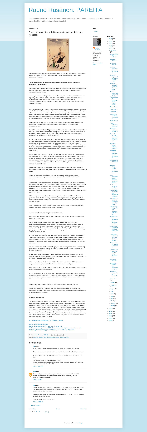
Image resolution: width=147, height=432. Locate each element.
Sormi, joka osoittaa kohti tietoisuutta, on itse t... (114, 266)
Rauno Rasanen (97, 49)
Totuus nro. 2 (113, 109)
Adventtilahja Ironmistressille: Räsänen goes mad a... (114, 210)
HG (34, 346)
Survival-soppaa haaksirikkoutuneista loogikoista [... (114, 137)
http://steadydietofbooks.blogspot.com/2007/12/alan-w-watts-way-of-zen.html (51, 330)
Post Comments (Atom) (42, 412)
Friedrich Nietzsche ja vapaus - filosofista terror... (114, 86)
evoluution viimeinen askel (39, 337)
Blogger (81, 423)
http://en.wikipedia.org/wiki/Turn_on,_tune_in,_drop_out (45, 326)
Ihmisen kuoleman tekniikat (113, 186)
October (113, 282)
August (113, 289)
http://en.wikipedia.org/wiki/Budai (38, 324)
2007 (110, 313)
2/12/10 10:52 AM (38, 366)
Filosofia (49, 337)
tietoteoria (56, 337)
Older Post (83, 409)
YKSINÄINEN (114, 121)
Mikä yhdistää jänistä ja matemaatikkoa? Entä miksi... (114, 201)
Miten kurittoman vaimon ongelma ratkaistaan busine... (114, 179)
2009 (110, 308)
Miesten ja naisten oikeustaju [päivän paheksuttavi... (114, 154)
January (113, 305)
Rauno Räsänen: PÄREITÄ (65, 9)
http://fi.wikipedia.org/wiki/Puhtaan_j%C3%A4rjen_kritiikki (46, 320)
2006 (110, 316)
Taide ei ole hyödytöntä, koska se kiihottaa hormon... (114, 237)
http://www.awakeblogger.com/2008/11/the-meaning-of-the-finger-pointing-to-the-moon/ (54, 328)
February (113, 303)
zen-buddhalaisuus (64, 337)
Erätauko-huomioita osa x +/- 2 (113, 130)
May (112, 296)
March (112, 301)
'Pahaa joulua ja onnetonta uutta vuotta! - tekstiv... (114, 100)
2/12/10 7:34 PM (37, 380)
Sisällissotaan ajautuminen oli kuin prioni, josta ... (114, 229)
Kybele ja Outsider (113, 60)
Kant (52, 337)
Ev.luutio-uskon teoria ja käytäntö (113, 146)
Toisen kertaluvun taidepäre (113, 125)
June (112, 293)
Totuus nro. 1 (113, 111)
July (112, 291)
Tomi (34, 371)
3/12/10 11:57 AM (38, 402)
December (113, 50)
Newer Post (32, 409)
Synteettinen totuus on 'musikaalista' (114, 116)
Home (58, 409)
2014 (110, 39)
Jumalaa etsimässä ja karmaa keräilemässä (114, 70)
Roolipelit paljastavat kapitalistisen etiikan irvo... (114, 78)
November (113, 279)
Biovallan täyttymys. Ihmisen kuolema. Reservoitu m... (114, 169)
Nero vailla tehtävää (113, 260)
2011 (110, 46)
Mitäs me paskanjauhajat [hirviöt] (114, 93)
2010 (110, 48)
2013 (110, 41)
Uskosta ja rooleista (113, 64)
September (114, 285)
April (112, 298)
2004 (110, 320)
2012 (110, 43)
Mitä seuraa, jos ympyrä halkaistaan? (114, 245)
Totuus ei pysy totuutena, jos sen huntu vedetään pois (114, 253)
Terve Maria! (113, 107)
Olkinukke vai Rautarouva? (114, 161)
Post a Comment (35, 405)
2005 (110, 318)
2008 (110, 311)
